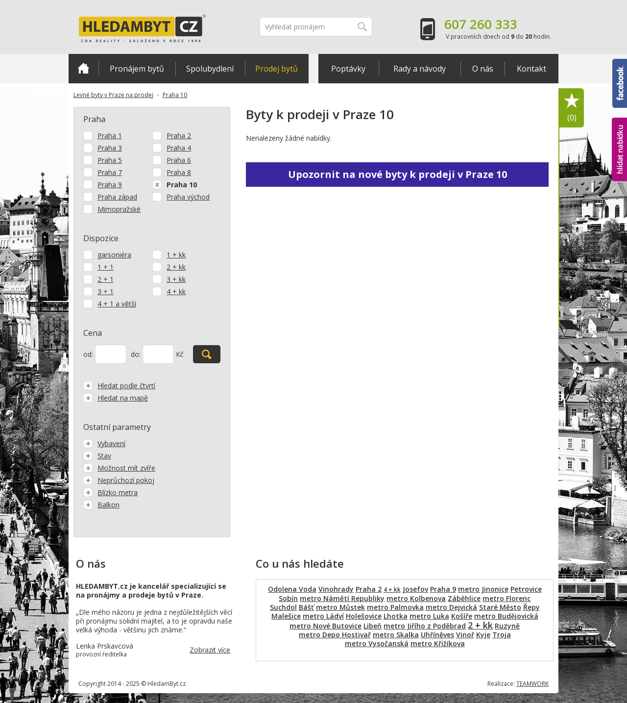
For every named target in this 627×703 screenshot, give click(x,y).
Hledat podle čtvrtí (119, 385)
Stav (97, 455)
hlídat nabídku (619, 149)
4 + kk (176, 291)
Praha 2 (179, 135)
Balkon (101, 504)
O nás (482, 68)
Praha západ (117, 196)
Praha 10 (175, 95)
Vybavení (104, 443)
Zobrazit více (210, 649)
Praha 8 (179, 172)
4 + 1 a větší (116, 303)
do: (136, 354)
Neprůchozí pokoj (118, 480)
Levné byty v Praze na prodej (113, 95)
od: (88, 354)
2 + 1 (105, 279)
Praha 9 (109, 184)
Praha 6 (179, 160)
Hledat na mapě (115, 397)
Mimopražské (119, 209)
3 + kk (176, 279)
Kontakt (531, 68)
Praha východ (188, 196)
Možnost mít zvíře (119, 468)
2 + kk (176, 267)
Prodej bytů (276, 68)
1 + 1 (105, 267)
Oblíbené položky (571, 108)
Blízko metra (110, 492)
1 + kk (176, 254)
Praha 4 (179, 147)
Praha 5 (109, 160)
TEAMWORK (532, 683)
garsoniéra (114, 254)
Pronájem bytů (137, 68)
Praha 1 (109, 135)
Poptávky (348, 68)
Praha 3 (109, 147)
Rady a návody (419, 68)
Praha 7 (109, 172)
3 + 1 (105, 291)
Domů (83, 68)
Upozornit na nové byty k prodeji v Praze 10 (397, 174)
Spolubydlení (210, 68)
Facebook (619, 83)
